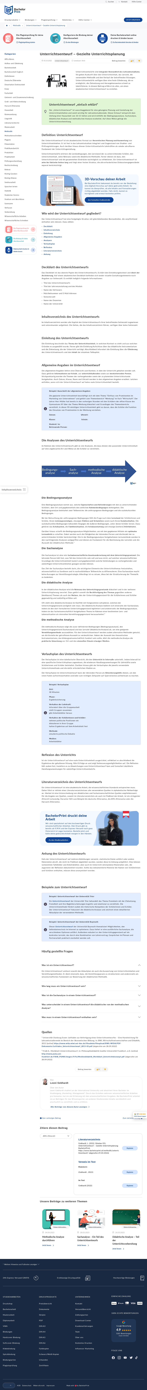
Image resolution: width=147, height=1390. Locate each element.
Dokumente (44, 1309)
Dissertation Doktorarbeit (15, 85)
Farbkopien (44, 1348)
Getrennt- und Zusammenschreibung (19, 97)
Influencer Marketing (84, 1348)
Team (77, 1332)
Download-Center (83, 1320)
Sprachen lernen (11, 187)
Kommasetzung (11, 114)
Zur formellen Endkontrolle (99, 200)
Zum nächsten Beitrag (131, 1118)
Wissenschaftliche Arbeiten (15, 216)
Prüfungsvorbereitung (13, 161)
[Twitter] (131, 1357)
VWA (5, 1326)
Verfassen (8, 208)
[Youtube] (125, 1357)
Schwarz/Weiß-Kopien (49, 1354)
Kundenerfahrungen (84, 1326)
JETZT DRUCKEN (133, 20)
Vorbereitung (10, 212)
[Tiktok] (136, 1357)
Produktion (9, 153)
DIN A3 (42, 1326)
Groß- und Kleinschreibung (15, 102)
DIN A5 (42, 1337)
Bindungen (29, 20)
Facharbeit (9, 93)
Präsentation (10, 144)
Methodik (8, 131)
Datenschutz (26, 1385)
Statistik (8, 191)
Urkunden (43, 1360)
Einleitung (48, 233)
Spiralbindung (9, 1354)
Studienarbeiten (11, 1297)
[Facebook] (113, 1357)
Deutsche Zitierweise (13, 80)
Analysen (48, 240)
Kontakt (124, 2)
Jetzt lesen (46, 1245)
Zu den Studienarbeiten (58, 840)
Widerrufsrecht (39, 1385)
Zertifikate (44, 1365)
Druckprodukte (11, 20)
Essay (7, 89)
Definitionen (9, 76)
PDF (41, 1320)
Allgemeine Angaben (53, 237)
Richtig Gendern (11, 174)
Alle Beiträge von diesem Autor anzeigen (69, 1107)
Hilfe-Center (137, 2)
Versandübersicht (83, 1309)
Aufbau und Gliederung (14, 63)
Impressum (51, 1385)
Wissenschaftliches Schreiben (16, 220)
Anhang (47, 254)
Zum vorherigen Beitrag (51, 1118)
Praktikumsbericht (12, 148)
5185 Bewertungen (123, 1333)
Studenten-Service (12, 195)
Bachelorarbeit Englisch (14, 72)
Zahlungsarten (81, 1315)
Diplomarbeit (9, 1320)
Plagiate (8, 140)
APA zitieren (9, 59)
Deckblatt (48, 226)
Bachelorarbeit (10, 68)
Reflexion (48, 247)
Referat (7, 170)
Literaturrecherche (12, 123)
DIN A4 (42, 1332)
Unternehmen (82, 1297)
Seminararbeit (10, 182)
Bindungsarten (9, 1360)
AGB (18, 1385)
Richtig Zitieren (11, 178)
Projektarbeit (10, 157)
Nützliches (67, 20)
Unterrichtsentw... (60, 1227)
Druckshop (8, 1303)
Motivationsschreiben (13, 136)
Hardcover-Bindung (11, 1337)
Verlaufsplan (49, 244)
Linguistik (8, 119)
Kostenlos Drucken (83, 1343)
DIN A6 (42, 1343)
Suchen (111, 2)
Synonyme (9, 203)
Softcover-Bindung (11, 1343)
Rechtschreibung (11, 165)
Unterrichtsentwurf (61, 61)
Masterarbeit (10, 127)
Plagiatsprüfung (48, 20)
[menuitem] (8, 1385)
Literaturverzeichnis (53, 251)
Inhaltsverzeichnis (52, 230)
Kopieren (130, 1148)
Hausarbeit (9, 110)
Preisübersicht (45, 1303)
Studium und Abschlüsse (14, 199)
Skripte (42, 1315)
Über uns (79, 1337)
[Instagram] (119, 1357)
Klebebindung (9, 1348)
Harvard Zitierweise (12, 106)
